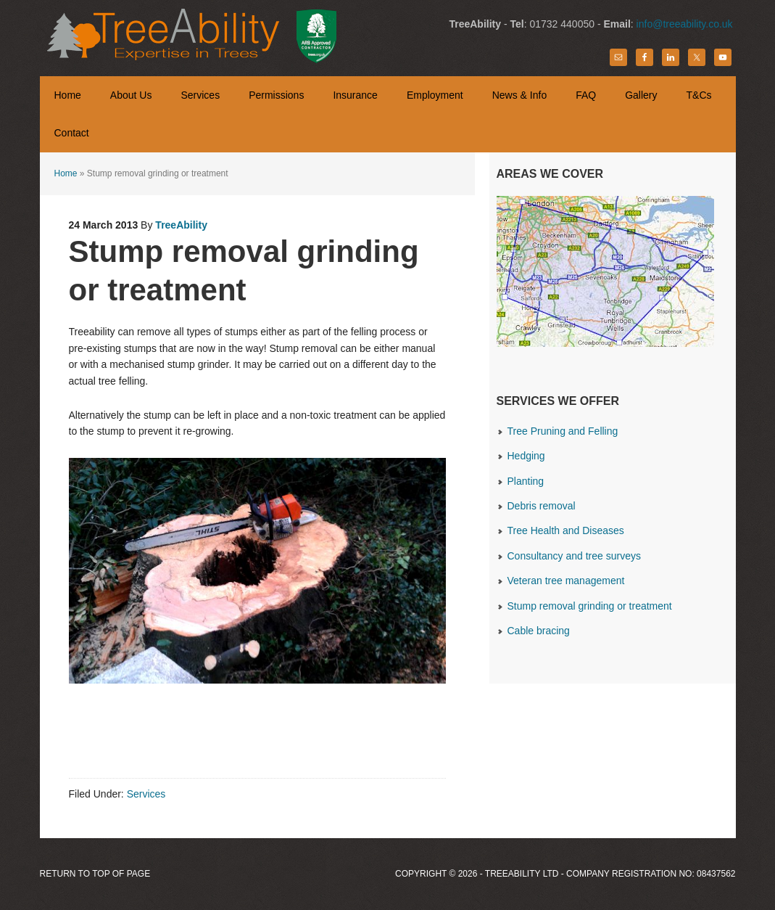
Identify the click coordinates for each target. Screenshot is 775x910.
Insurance (355, 95)
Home (67, 95)
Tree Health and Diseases (565, 530)
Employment (435, 95)
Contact (71, 133)
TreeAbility (186, 36)
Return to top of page (95, 874)
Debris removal (541, 506)
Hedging (526, 456)
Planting (525, 481)
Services (200, 95)
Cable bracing (538, 630)
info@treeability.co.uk (685, 24)
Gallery (633, 95)
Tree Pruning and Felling (562, 431)
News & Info (519, 95)
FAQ (586, 95)
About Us (131, 95)
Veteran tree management (566, 580)
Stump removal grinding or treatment (589, 606)
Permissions (276, 95)
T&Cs (699, 95)
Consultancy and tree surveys (574, 556)
